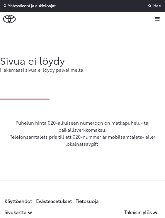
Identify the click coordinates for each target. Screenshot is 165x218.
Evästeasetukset (54, 201)
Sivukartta (18, 212)
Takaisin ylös (141, 212)
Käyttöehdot (18, 201)
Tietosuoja (87, 201)
